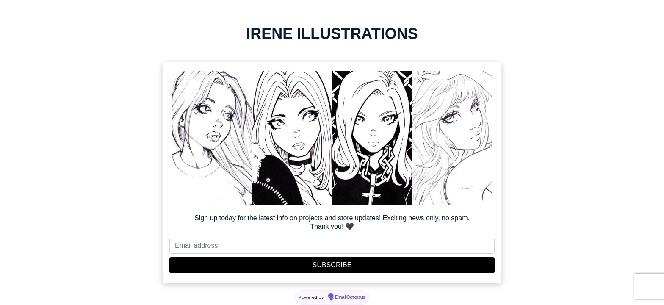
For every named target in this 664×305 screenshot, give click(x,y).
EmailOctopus (350, 297)
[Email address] (332, 246)
